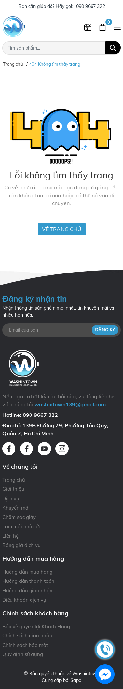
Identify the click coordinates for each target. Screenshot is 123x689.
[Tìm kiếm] (113, 47)
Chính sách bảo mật (25, 645)
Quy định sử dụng (22, 654)
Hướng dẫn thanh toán (28, 581)
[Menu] (117, 26)
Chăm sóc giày (19, 517)
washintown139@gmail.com (70, 404)
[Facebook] (8, 448)
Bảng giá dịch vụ (21, 545)
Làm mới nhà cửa (22, 526)
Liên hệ (10, 536)
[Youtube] (44, 448)
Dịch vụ (10, 498)
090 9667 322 (90, 6)
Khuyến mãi (16, 508)
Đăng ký (105, 329)
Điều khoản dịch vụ (24, 600)
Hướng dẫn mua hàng (27, 572)
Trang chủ (13, 480)
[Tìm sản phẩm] (61, 48)
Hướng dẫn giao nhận (27, 590)
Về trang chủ (61, 229)
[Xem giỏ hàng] (103, 26)
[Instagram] (62, 448)
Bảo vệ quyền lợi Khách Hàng (36, 626)
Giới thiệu (13, 489)
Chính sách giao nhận (27, 635)
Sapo (76, 680)
